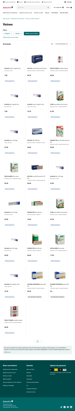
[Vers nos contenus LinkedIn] (71, 407)
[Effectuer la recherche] (48, 7)
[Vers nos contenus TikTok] (61, 407)
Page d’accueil (6, 18)
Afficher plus (7, 352)
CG (27, 385)
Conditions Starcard (31, 388)
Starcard (28, 372)
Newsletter (29, 376)
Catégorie (8, 33)
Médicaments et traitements (17, 18)
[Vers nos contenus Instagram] (65, 407)
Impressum (29, 379)
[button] (68, 2)
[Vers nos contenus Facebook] (68, 407)
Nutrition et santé (7, 376)
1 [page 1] (37, 341)
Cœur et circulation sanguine (32, 18)
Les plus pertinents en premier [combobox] (63, 44)
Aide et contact (30, 369)
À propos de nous (30, 392)
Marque (19, 33)
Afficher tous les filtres (31, 33)
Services (20, 2)
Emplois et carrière (46, 2)
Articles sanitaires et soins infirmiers (12, 382)
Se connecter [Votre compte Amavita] (59, 7)
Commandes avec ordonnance (32, 2)
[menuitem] (10, 13)
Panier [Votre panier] (69, 7)
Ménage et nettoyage (8, 385)
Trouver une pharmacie (9, 2)
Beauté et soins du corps (9, 372)
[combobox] (31, 7)
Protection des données (32, 382)
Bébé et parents (7, 379)
